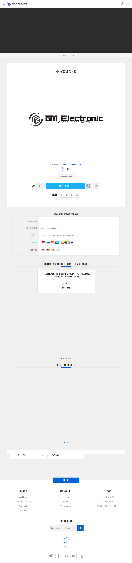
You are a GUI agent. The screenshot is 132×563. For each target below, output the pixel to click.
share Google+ (77, 195)
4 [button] (68, 358)
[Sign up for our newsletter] (63, 528)
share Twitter (61, 195)
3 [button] (66, 358)
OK (66, 283)
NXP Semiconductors (72, 164)
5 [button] (70, 358)
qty (33, 186)
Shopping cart (123, 3)
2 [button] (63, 358)
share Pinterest (72, 195)
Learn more (66, 288)
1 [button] (61, 358)
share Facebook (66, 195)
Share (54, 195)
